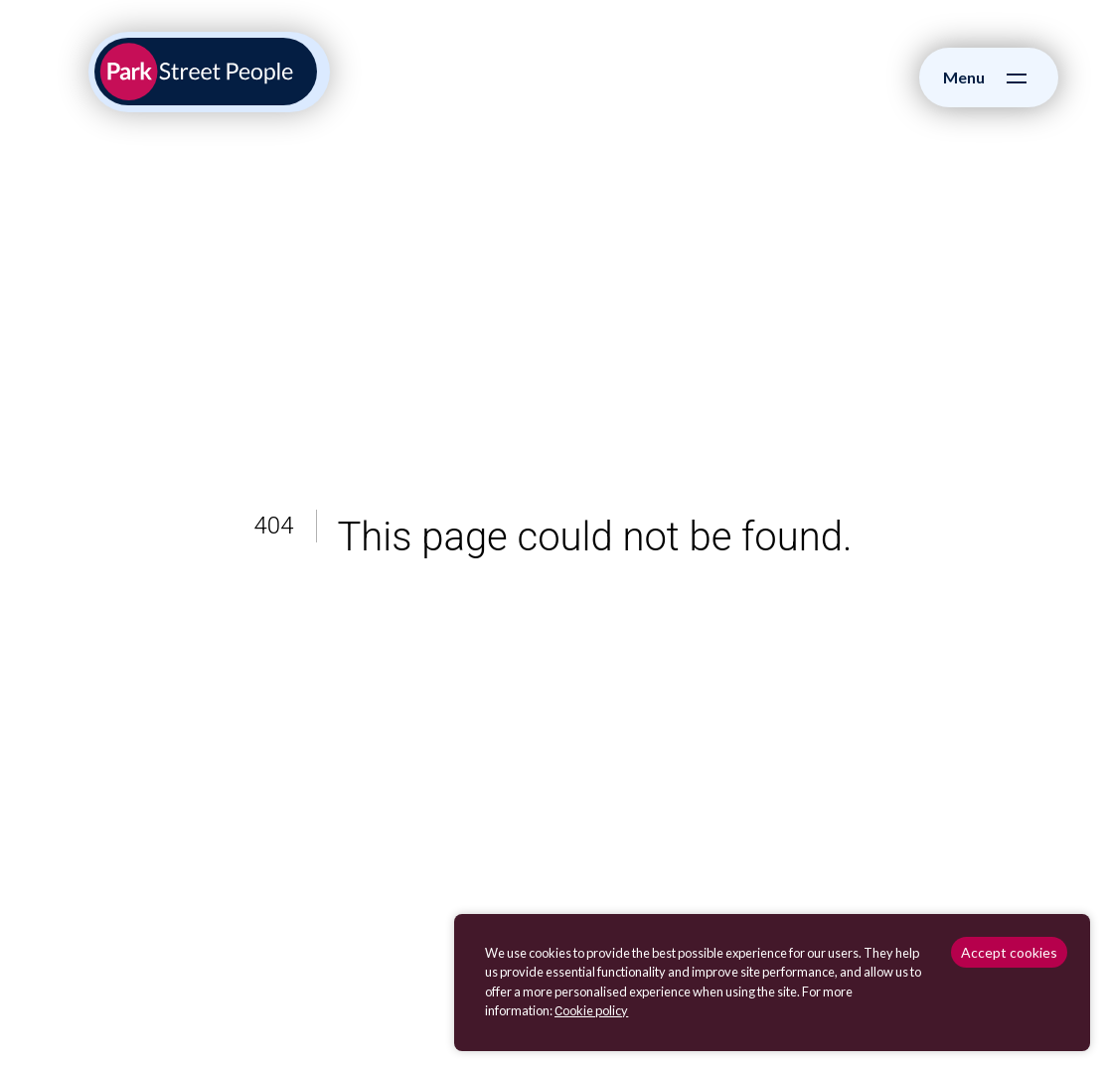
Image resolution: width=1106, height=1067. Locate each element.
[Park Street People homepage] (205, 71)
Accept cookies (1009, 952)
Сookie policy (591, 1010)
